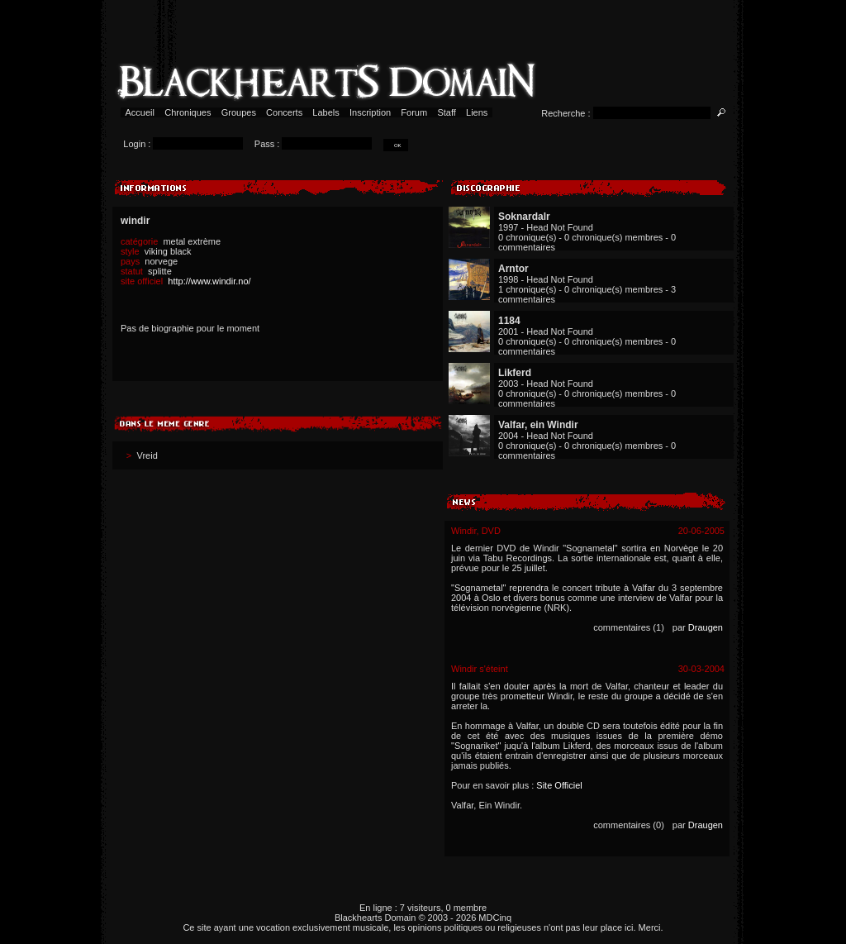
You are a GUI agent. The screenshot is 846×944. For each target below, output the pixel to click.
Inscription (370, 112)
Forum (414, 112)
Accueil (140, 112)
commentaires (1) (628, 627)
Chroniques (187, 112)
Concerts (284, 112)
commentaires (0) (628, 825)
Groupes (238, 112)
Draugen (705, 627)
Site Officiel (559, 785)
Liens (477, 112)
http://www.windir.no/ (209, 281)
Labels (326, 112)
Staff (446, 112)
